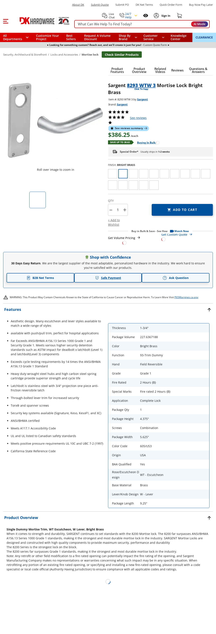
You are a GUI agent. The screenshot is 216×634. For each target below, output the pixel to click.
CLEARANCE (204, 37)
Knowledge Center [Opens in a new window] (178, 37)
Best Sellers (71, 37)
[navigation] (154, 37)
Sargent (142, 99)
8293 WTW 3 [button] (141, 85)
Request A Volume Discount (97, 37)
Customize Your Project (47, 37)
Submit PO (122, 5)
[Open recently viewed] (145, 15)
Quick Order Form (171, 5)
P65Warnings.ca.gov (186, 297)
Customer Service (150, 37)
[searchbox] (142, 24)
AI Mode (199, 24)
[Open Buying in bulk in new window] (146, 142)
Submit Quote (100, 5)
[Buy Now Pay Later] (201, 4)
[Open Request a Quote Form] (124, 240)
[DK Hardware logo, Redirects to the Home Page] (40, 21)
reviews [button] (138, 118)
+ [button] (125, 209)
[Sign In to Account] (166, 15)
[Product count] (117, 210)
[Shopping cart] (179, 15)
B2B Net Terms (40, 278)
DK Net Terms (144, 5)
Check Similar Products (122, 55)
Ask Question (176, 278)
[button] (5, 21)
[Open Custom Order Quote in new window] (187, 236)
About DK (78, 5)
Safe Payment (108, 278)
